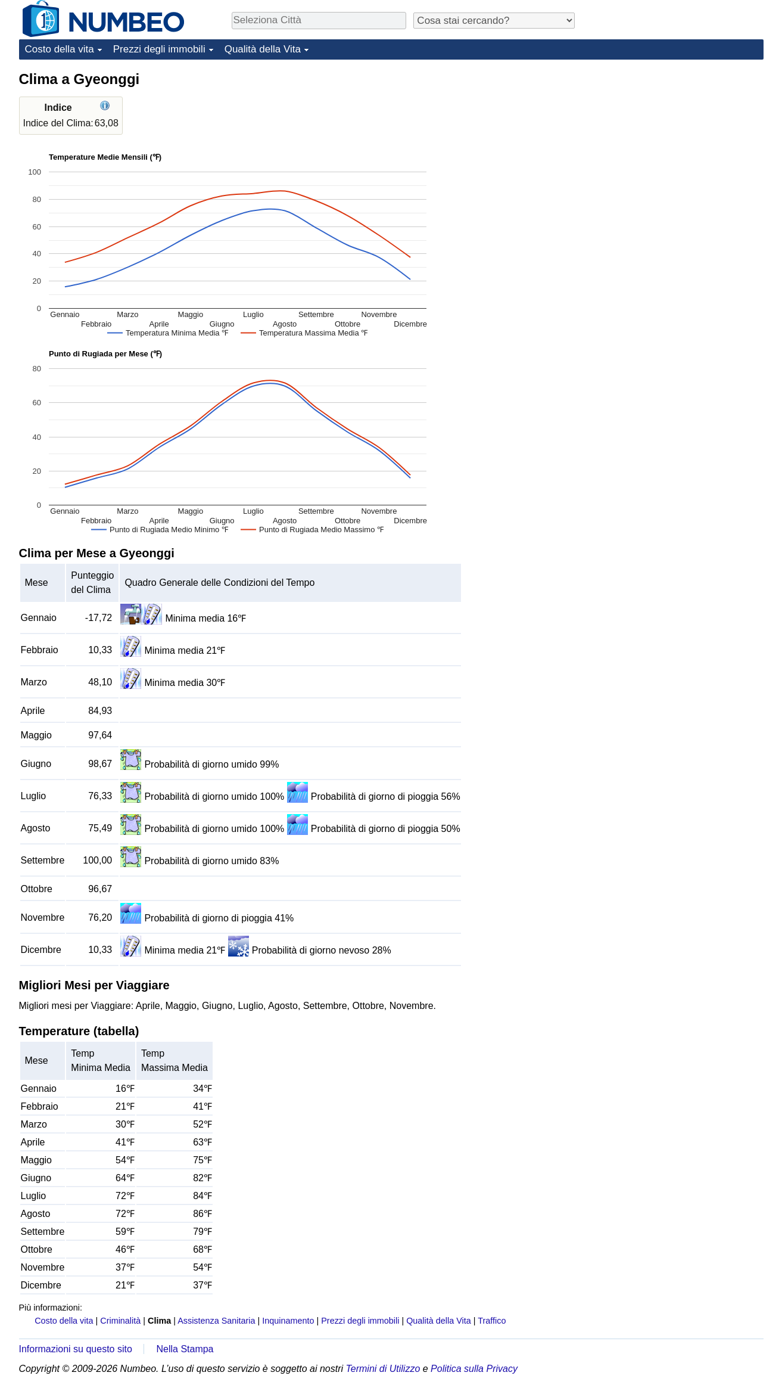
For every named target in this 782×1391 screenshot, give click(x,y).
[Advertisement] (674, 144)
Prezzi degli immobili (159, 49)
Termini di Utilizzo (383, 1369)
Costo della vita (59, 49)
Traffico (492, 1320)
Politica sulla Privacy (474, 1369)
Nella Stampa (184, 1349)
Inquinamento (288, 1320)
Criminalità (120, 1320)
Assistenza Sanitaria (216, 1320)
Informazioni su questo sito (75, 1349)
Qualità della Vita (263, 49)
